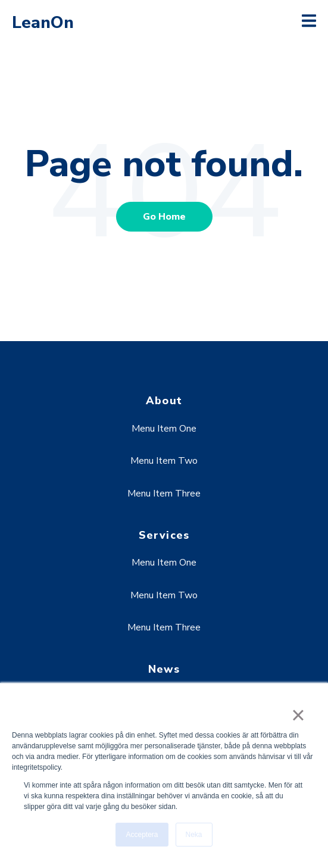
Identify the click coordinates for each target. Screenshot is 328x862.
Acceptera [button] (142, 834)
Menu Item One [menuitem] (164, 428)
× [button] (298, 715)
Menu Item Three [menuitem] (164, 493)
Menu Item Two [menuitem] (164, 460)
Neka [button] (194, 834)
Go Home (164, 216)
